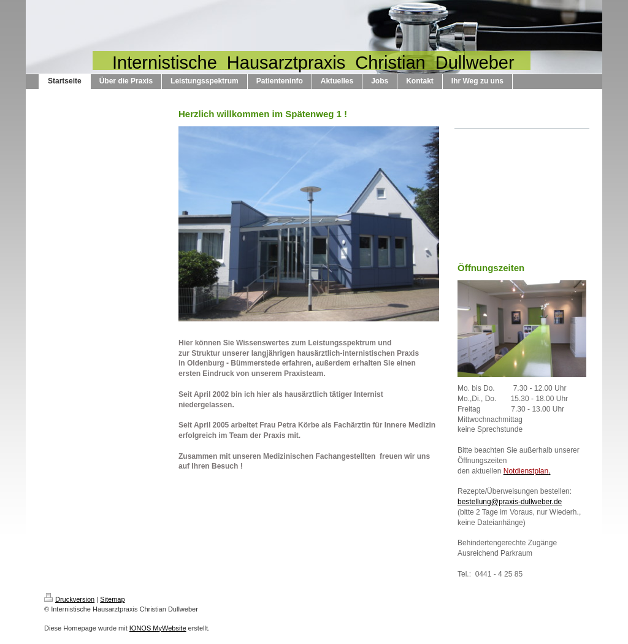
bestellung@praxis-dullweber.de (510, 501)
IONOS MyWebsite (157, 628)
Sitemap (112, 599)
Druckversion (69, 599)
